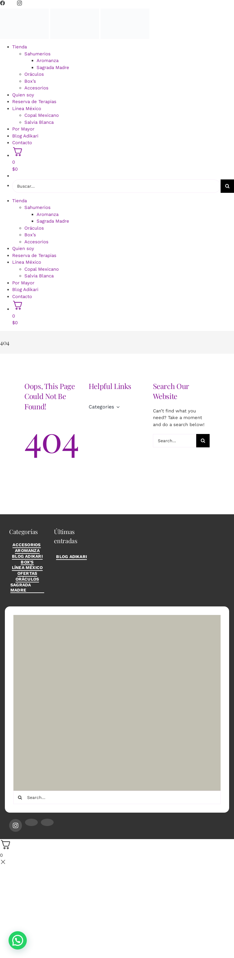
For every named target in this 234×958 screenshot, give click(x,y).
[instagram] (15, 825)
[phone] (47, 822)
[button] (18, 940)
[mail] (31, 822)
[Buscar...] (116, 186)
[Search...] (175, 440)
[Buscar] (227, 186)
